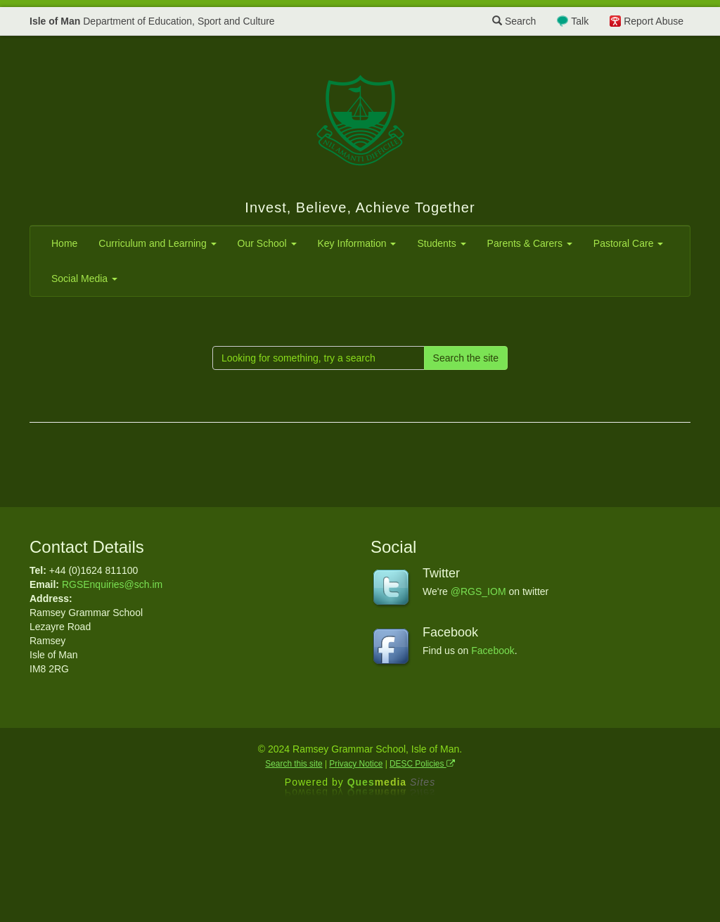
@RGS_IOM (478, 591)
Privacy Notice (355, 764)
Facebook (492, 650)
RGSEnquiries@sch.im (112, 584)
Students (441, 243)
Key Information (357, 243)
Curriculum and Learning (157, 243)
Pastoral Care (628, 243)
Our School (267, 243)
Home (64, 243)
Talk (580, 21)
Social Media (84, 278)
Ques (391, 782)
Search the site (466, 358)
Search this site (293, 764)
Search (514, 21)
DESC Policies (422, 764)
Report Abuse (653, 21)
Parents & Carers (529, 243)
